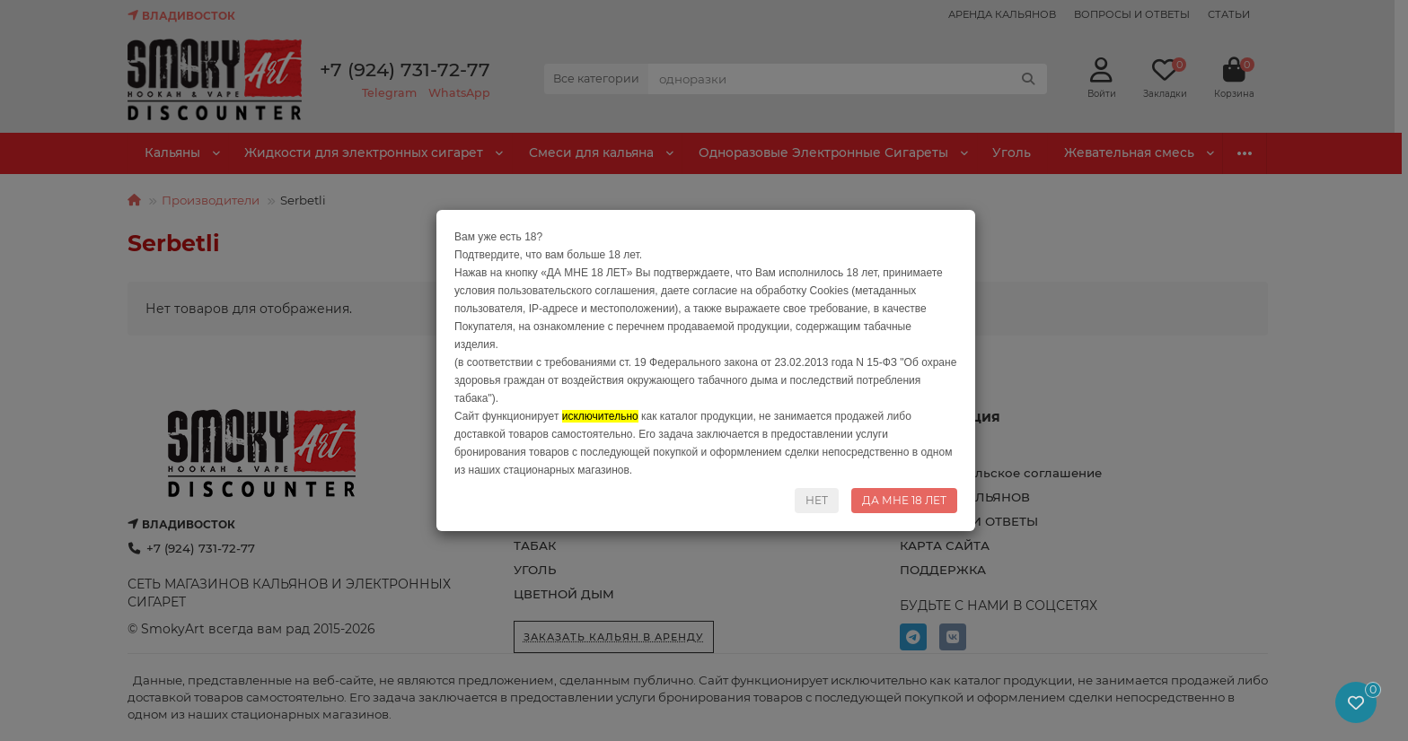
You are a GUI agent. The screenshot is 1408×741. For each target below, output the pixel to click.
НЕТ (816, 500)
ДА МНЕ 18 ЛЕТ (904, 500)
